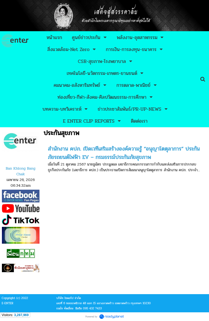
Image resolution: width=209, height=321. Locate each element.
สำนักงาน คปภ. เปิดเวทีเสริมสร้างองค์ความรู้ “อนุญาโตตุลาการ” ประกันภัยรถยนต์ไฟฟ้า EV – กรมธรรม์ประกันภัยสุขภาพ (124, 153)
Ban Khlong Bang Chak (20, 171)
